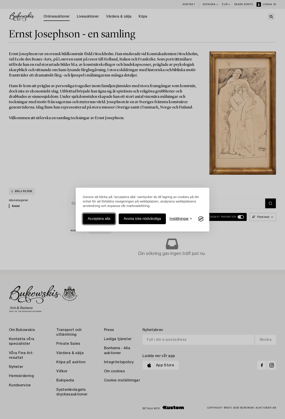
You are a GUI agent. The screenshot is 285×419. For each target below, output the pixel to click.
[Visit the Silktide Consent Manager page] (200, 219)
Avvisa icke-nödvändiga (142, 219)
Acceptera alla (99, 219)
